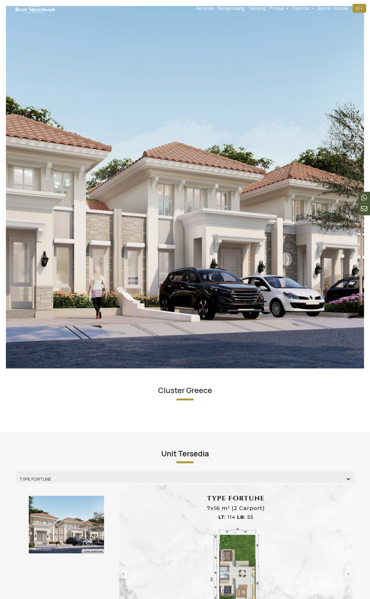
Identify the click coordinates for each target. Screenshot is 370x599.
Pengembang (230, 8)
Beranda (205, 8)
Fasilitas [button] (301, 8)
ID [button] (358, 8)
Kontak (341, 8)
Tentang (256, 8)
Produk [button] (277, 8)
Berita (324, 8)
